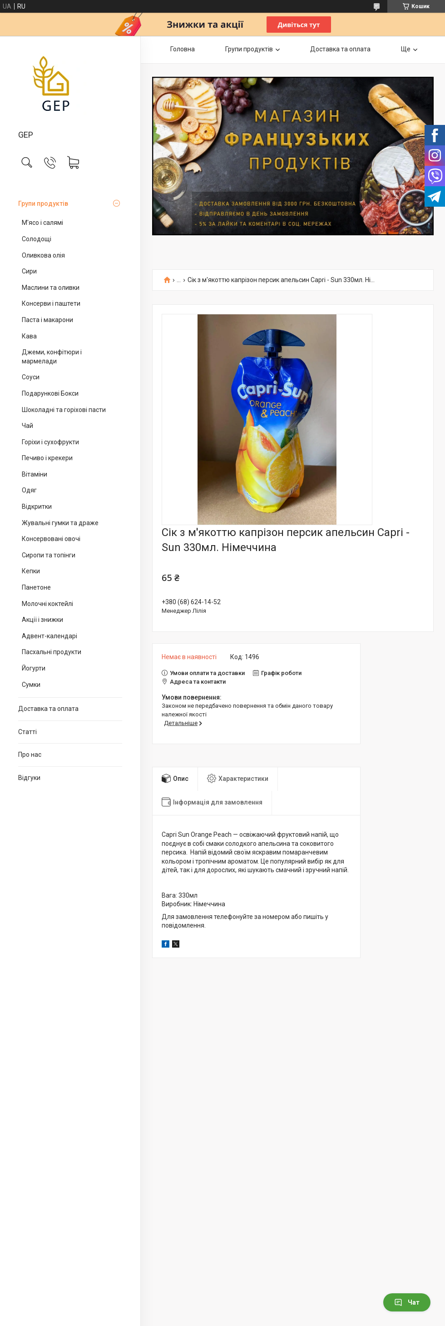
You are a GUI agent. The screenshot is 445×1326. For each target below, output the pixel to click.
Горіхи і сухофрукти (50, 442)
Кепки (31, 571)
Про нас (29, 754)
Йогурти (33, 668)
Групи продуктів (43, 203)
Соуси (31, 377)
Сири (29, 271)
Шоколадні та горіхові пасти (64, 409)
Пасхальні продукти (51, 652)
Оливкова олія (43, 255)
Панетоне (36, 587)
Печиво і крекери (47, 458)
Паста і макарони (47, 319)
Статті (27, 731)
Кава (29, 336)
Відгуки (29, 777)
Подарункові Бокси (50, 393)
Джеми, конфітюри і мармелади (52, 356)
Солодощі (36, 239)
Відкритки (37, 506)
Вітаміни (34, 474)
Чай (27, 425)
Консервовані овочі (51, 538)
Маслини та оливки (50, 287)
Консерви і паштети (51, 303)
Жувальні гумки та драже (60, 522)
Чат (407, 1302)
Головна (182, 49)
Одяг (29, 490)
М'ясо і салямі (42, 222)
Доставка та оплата (48, 708)
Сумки (31, 684)
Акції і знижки (42, 619)
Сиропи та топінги (48, 555)
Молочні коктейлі (47, 603)
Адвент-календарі (49, 636)
